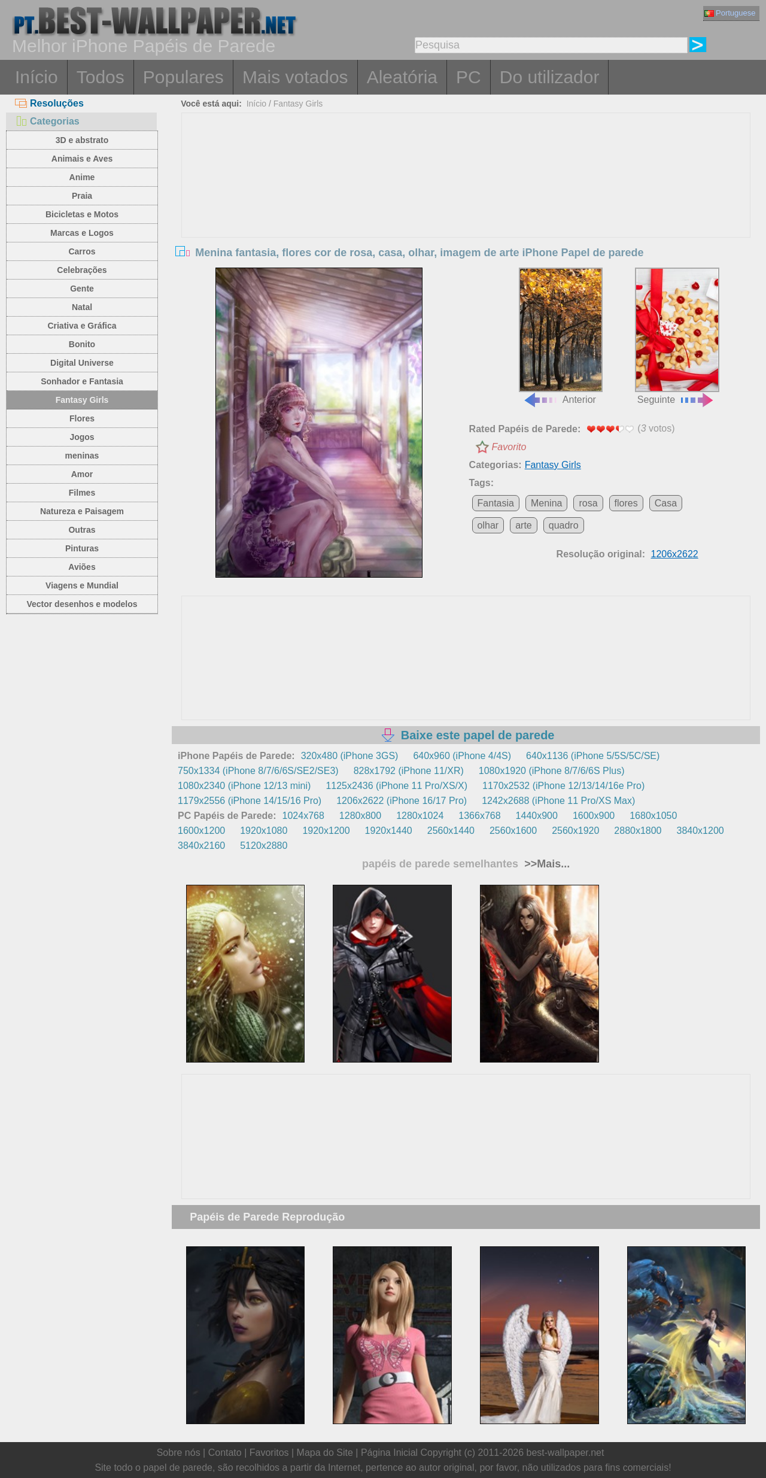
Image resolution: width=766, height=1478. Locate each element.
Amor (82, 474)
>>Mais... (545, 864)
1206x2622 (674, 554)
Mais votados (295, 77)
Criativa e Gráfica (81, 325)
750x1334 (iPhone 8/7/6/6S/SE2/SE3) (258, 771)
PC (468, 77)
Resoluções (49, 103)
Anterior (561, 336)
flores (626, 503)
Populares (183, 77)
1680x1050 (653, 816)
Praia (82, 196)
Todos (100, 77)
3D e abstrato (82, 140)
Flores (82, 418)
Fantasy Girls (82, 400)
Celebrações (82, 270)
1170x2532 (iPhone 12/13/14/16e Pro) (563, 786)
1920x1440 (388, 831)
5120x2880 (263, 845)
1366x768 (479, 816)
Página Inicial (389, 1452)
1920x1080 (263, 831)
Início (36, 77)
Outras (81, 530)
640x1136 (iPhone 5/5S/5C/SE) (592, 756)
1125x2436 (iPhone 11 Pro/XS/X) (396, 786)
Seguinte (677, 336)
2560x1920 (575, 831)
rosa (588, 503)
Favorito (509, 447)
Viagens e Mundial (81, 585)
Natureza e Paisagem (82, 511)
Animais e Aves (82, 158)
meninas (82, 455)
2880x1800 (637, 831)
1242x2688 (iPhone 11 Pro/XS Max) (558, 801)
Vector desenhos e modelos (81, 604)
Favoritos (269, 1452)
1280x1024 (419, 816)
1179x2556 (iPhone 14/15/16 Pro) (249, 801)
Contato (225, 1452)
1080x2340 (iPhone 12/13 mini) (244, 786)
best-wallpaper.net (565, 1452)
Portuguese (730, 12)
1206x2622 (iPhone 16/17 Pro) (401, 801)
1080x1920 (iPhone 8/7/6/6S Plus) (552, 771)
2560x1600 (513, 831)
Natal (82, 307)
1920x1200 (325, 831)
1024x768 (303, 816)
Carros (81, 251)
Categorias (47, 121)
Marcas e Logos (82, 233)
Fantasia (496, 503)
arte (523, 525)
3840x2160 (201, 845)
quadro (564, 525)
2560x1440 (451, 831)
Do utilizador (550, 77)
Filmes (82, 492)
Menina (546, 503)
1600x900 (594, 816)
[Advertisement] (466, 203)
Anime (82, 177)
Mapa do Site (325, 1452)
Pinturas (82, 548)
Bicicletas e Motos (81, 214)
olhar (488, 525)
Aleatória (402, 77)
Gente (82, 288)
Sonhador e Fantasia (82, 381)
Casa (666, 503)
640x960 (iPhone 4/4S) (462, 756)
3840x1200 (700, 831)
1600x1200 (201, 831)
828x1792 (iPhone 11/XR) (409, 771)
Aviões (81, 567)
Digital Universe (82, 363)
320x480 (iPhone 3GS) (350, 756)
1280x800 (360, 816)
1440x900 (537, 816)
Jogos (81, 437)
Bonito (82, 344)
